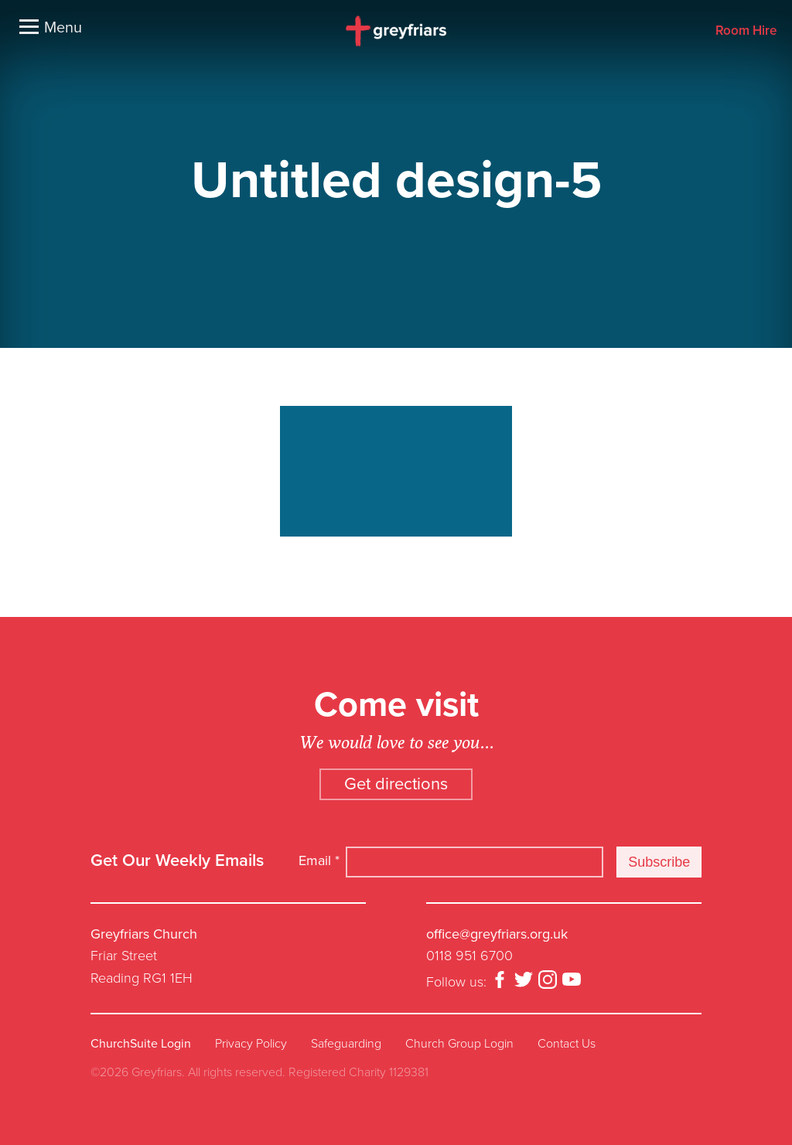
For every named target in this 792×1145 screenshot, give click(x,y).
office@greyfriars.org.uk (497, 933)
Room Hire (746, 31)
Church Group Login (459, 1043)
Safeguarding (346, 1043)
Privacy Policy (251, 1043)
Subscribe (659, 862)
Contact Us (567, 1043)
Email (319, 860)
